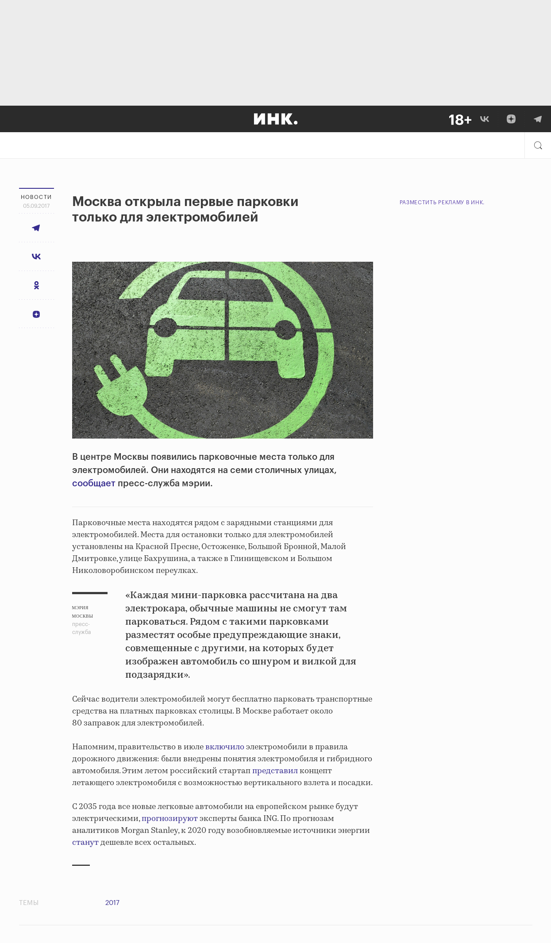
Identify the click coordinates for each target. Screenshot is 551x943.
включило (224, 747)
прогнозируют (170, 819)
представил (275, 771)
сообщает (94, 483)
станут (85, 842)
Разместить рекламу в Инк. (442, 202)
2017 (112, 903)
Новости (36, 197)
